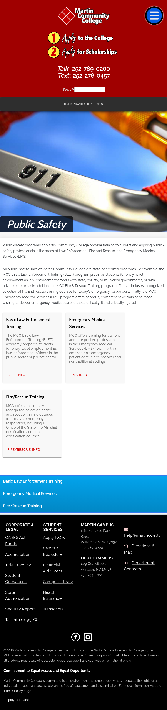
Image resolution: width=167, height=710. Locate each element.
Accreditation (18, 554)
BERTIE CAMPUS (97, 558)
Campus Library (58, 582)
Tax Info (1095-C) (21, 620)
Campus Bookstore (53, 551)
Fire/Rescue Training (22, 506)
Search (68, 89)
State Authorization (18, 595)
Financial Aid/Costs (52, 568)
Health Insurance (52, 595)
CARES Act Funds (15, 541)
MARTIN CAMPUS (97, 525)
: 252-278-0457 (83, 75)
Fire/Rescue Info (23, 450)
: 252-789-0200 (83, 68)
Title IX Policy (18, 565)
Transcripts (53, 609)
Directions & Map (139, 549)
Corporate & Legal (20, 527)
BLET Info (16, 375)
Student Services (53, 527)
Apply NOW (54, 538)
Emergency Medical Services (30, 494)
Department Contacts (139, 566)
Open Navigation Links (83, 104)
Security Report (20, 609)
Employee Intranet (16, 700)
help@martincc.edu (142, 535)
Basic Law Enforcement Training (32, 481)
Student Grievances (16, 579)
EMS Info (79, 375)
